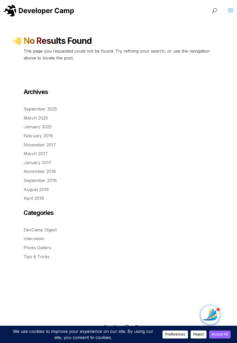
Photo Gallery (37, 247)
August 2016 (36, 189)
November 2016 (40, 171)
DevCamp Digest (40, 229)
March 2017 (36, 153)
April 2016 (34, 198)
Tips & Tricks (37, 256)
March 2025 (36, 118)
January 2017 (37, 162)
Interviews (34, 238)
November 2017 (40, 144)
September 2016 (40, 180)
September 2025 (40, 109)
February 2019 (38, 135)
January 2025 (38, 126)
